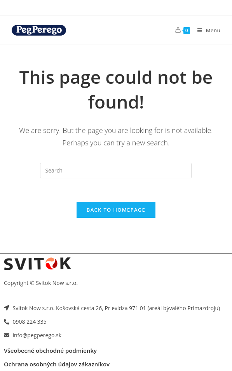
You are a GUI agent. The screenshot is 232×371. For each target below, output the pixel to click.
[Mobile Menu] (206, 30)
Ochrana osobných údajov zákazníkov (57, 364)
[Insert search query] (116, 170)
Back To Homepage (116, 209)
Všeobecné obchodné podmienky (50, 350)
